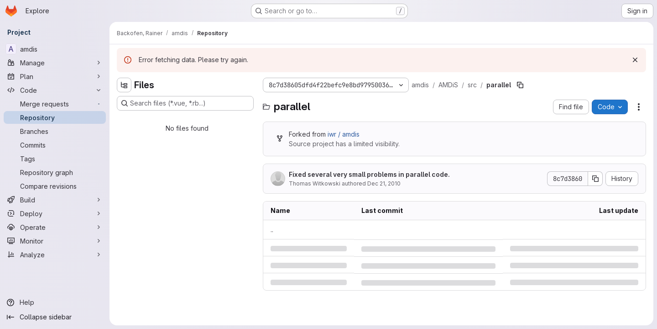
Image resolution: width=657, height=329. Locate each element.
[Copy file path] (520, 85)
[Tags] (55, 158)
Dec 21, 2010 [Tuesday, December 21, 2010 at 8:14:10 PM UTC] (384, 183)
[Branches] (55, 131)
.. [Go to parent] (272, 229)
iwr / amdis (344, 134)
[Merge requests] (55, 103)
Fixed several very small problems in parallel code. (369, 174)
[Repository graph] (55, 172)
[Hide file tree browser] (124, 85)
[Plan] (55, 76)
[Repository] (55, 117)
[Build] (55, 199)
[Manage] (55, 62)
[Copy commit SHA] (595, 178)
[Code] (55, 90)
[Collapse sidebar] (55, 317)
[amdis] (55, 48)
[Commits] (55, 144)
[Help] (55, 302)
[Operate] (55, 227)
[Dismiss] (635, 59)
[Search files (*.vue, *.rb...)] (185, 103)
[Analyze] (55, 254)
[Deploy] (55, 213)
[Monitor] (55, 240)
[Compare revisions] (55, 186)
